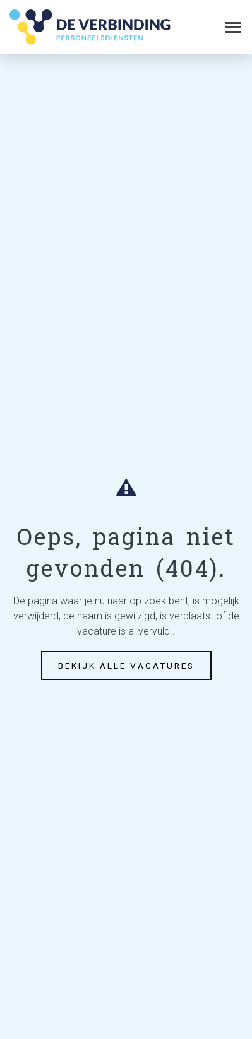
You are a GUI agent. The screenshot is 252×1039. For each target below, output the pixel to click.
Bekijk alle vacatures (126, 665)
